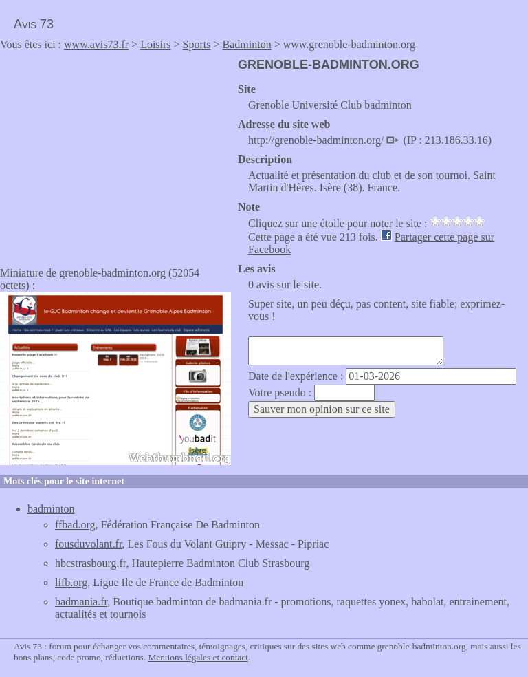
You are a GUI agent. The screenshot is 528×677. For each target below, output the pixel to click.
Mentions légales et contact (198, 657)
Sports (197, 44)
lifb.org (71, 582)
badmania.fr (81, 602)
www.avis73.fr (96, 44)
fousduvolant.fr (88, 544)
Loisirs (155, 44)
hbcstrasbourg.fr (90, 563)
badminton (51, 509)
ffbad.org (75, 524)
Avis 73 (34, 24)
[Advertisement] (115, 154)
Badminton (247, 44)
